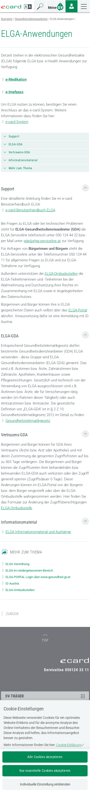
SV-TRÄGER (45, 696)
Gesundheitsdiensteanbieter (31, 19)
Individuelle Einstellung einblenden (45, 784)
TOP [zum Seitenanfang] (45, 638)
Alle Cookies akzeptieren (44, 757)
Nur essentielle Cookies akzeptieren (45, 771)
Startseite (6, 19)
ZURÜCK (10, 614)
